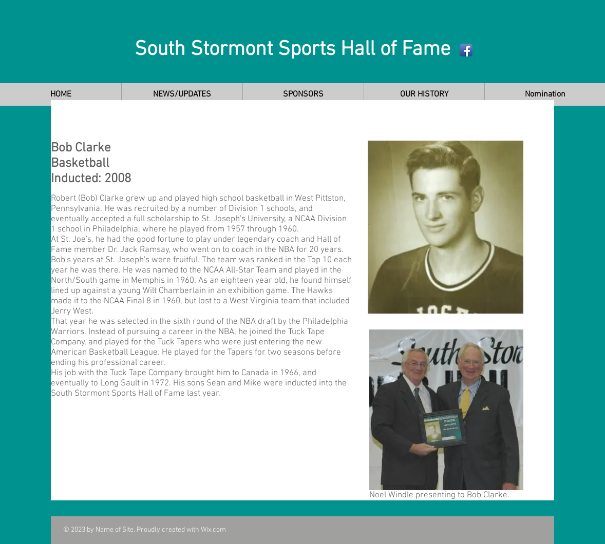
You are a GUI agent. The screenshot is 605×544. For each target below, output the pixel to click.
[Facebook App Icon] (466, 50)
